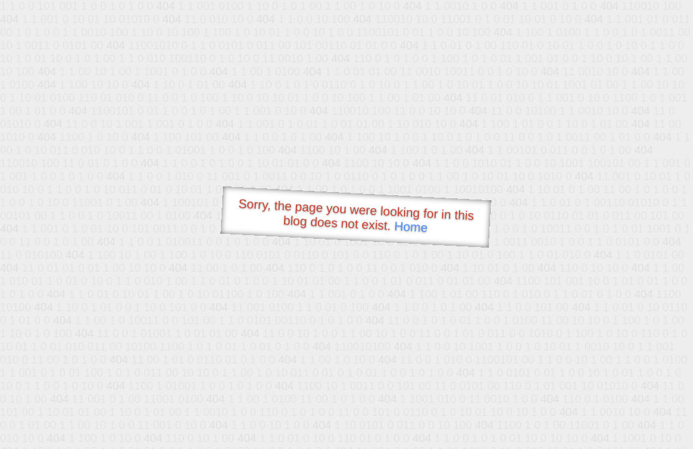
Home (411, 226)
